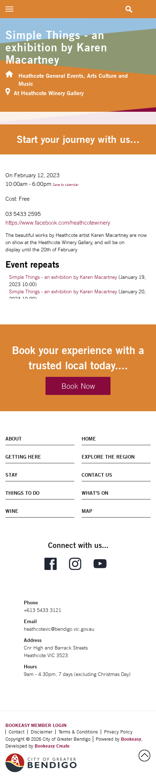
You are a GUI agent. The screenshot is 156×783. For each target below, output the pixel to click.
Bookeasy (131, 739)
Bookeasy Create (52, 746)
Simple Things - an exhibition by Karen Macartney (63, 277)
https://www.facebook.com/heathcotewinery (57, 222)
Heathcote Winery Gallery (52, 93)
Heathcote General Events (50, 75)
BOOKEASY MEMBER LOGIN (35, 725)
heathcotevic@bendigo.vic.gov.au (59, 629)
